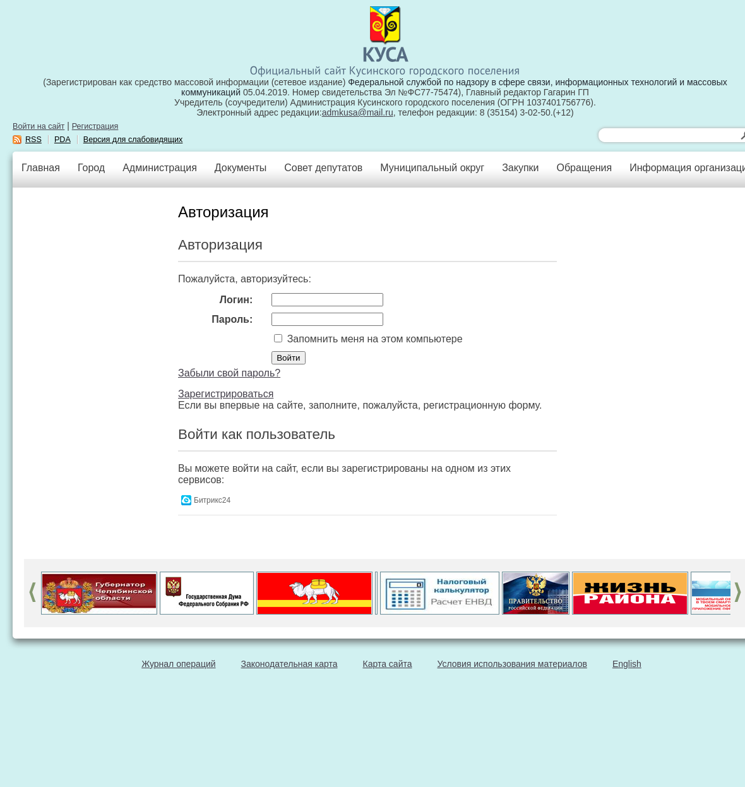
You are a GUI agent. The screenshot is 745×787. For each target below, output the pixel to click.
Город (91, 167)
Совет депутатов (323, 167)
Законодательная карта (289, 664)
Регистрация (95, 126)
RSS (33, 139)
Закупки (520, 167)
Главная (40, 167)
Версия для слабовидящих (133, 139)
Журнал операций (178, 664)
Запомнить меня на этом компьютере (373, 338)
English (626, 664)
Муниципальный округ (432, 167)
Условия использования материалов (512, 664)
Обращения (584, 167)
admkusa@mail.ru (357, 112)
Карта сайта (387, 664)
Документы (240, 167)
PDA (62, 139)
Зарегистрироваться (225, 393)
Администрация (159, 167)
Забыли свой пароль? (229, 373)
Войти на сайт (38, 126)
